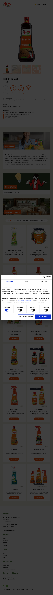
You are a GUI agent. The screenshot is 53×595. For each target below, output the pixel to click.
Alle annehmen (43, 316)
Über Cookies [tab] (44, 281)
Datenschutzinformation (25, 300)
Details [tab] (26, 281)
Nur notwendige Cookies (26, 316)
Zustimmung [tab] (9, 281)
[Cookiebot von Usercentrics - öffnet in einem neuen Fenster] (44, 277)
